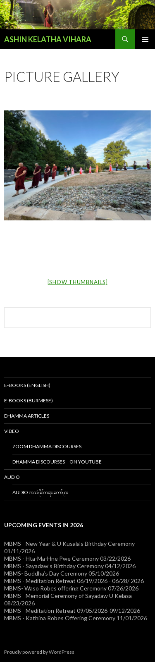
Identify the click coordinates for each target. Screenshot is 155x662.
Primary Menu (145, 39)
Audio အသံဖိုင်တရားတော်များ (40, 492)
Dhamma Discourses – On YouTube (57, 462)
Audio (12, 477)
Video (11, 431)
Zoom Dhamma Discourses (46, 446)
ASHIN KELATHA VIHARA (47, 39)
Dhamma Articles (26, 416)
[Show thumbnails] (78, 282)
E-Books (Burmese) (28, 400)
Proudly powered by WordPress (39, 652)
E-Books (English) (27, 385)
